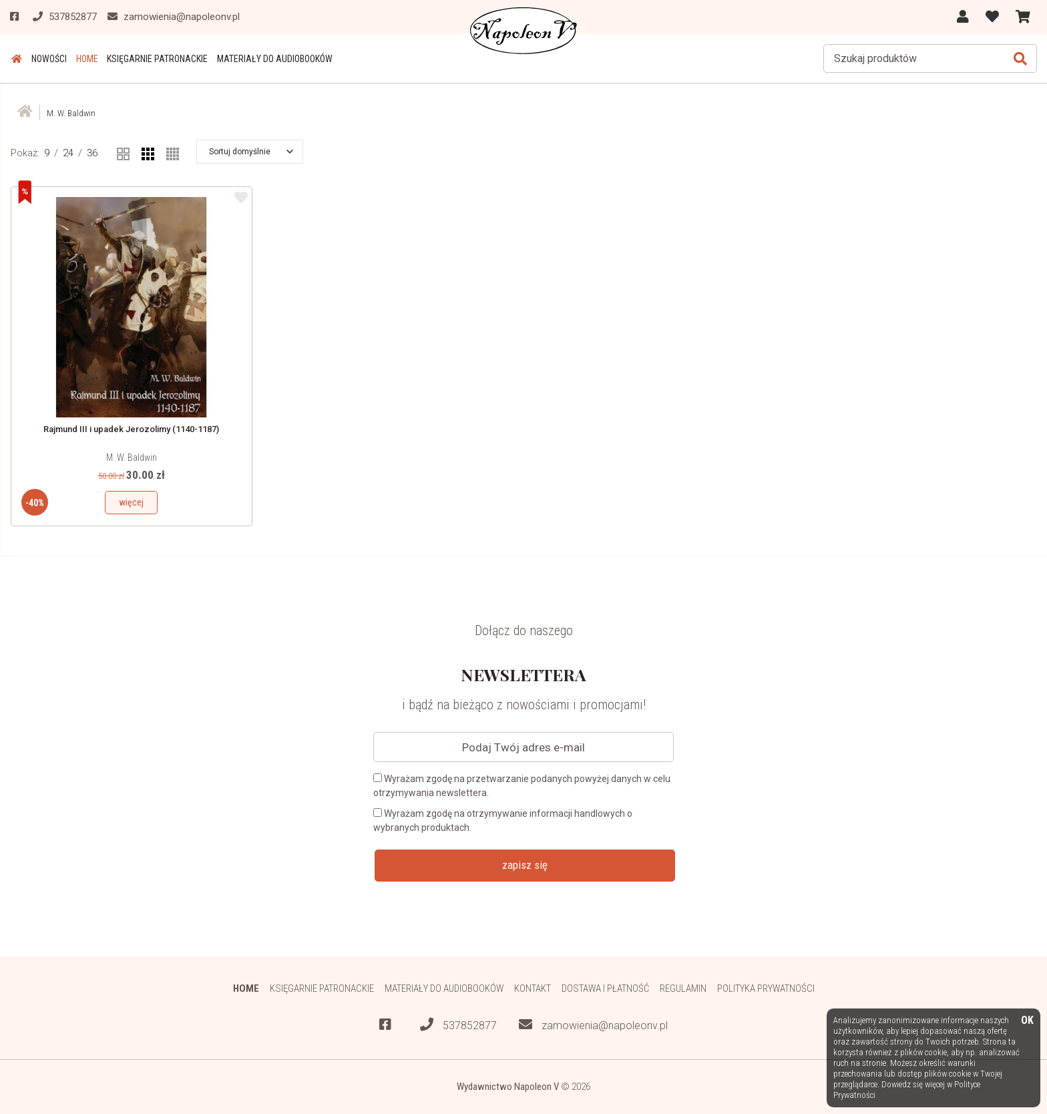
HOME (83, 58)
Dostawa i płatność (605, 988)
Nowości (46, 58)
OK (1027, 1021)
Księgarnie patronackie (152, 58)
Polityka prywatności (767, 988)
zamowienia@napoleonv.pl (593, 1025)
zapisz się (525, 865)
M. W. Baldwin (131, 457)
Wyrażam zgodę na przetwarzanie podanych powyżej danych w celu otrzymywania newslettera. (521, 785)
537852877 (458, 1025)
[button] (251, 152)
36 (92, 153)
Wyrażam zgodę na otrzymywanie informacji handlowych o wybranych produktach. (502, 820)
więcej (131, 502)
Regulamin (683, 988)
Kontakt (532, 988)
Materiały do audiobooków (269, 58)
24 (68, 153)
